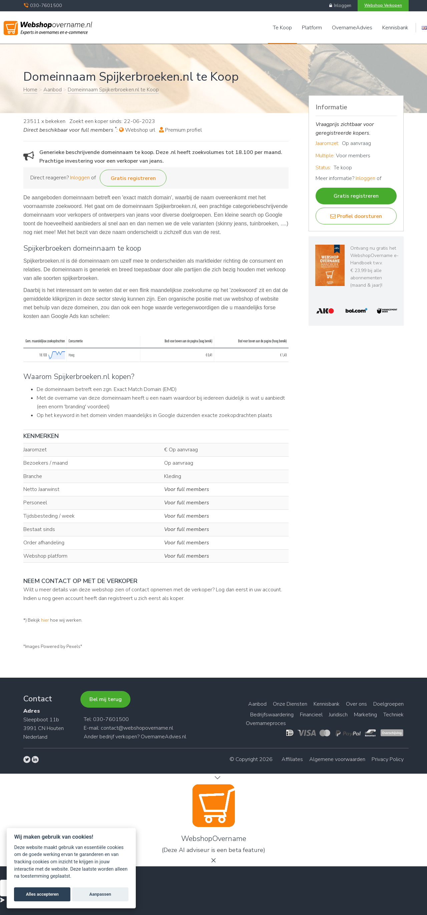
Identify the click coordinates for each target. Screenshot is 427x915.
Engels (424, 28)
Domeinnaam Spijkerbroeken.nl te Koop (113, 89)
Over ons (356, 704)
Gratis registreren (133, 178)
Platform (312, 27)
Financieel (311, 714)
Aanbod (52, 89)
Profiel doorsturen (356, 216)
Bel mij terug (105, 699)
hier (45, 620)
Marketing (365, 714)
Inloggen (340, 6)
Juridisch (338, 714)
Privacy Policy (388, 759)
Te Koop (282, 27)
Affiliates (292, 759)
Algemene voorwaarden (337, 759)
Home (30, 89)
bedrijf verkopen (118, 736)
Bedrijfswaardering (272, 714)
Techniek (393, 714)
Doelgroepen (388, 704)
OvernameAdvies (352, 27)
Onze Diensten (290, 704)
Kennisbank (395, 27)
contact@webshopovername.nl (137, 728)
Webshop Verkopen (383, 5)
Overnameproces (266, 723)
